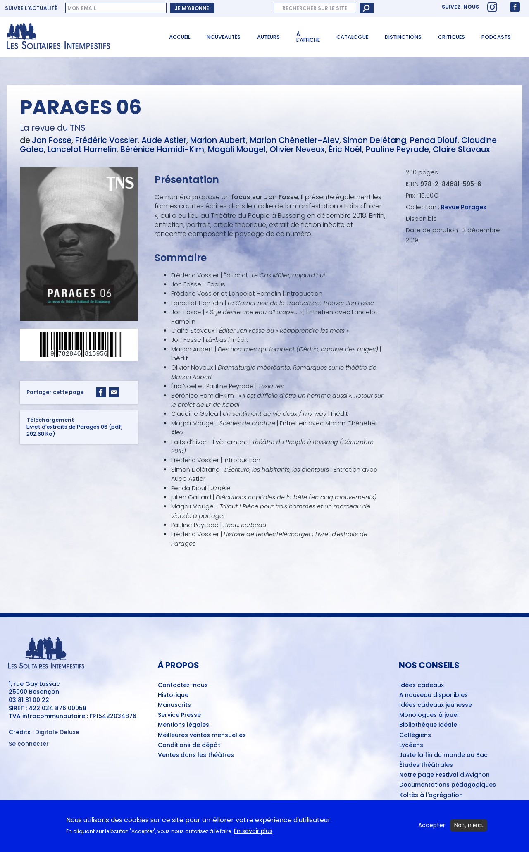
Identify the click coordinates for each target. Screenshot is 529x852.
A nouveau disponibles (433, 695)
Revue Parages (463, 207)
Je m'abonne (192, 8)
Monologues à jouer (429, 715)
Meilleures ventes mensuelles (202, 735)
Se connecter (29, 743)
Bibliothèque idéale (428, 725)
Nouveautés (224, 37)
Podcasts (496, 37)
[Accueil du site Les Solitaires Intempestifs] (79, 36)
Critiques (451, 37)
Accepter (431, 829)
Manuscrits (174, 705)
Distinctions (403, 37)
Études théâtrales (426, 765)
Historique (173, 695)
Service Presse (179, 715)
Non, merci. (469, 829)
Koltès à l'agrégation (431, 795)
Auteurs (268, 37)
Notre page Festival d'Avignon (444, 775)
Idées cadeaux (421, 685)
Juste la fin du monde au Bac (443, 755)
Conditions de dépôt (189, 745)
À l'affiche (308, 37)
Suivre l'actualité (31, 8)
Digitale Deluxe (57, 732)
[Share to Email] (114, 393)
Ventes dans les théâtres (196, 755)
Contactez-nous (183, 685)
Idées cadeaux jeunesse (435, 705)
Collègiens (415, 735)
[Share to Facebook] (101, 393)
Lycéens (411, 745)
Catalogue (352, 37)
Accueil (179, 37)
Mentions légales (183, 725)
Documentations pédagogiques (447, 785)
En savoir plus (253, 835)
